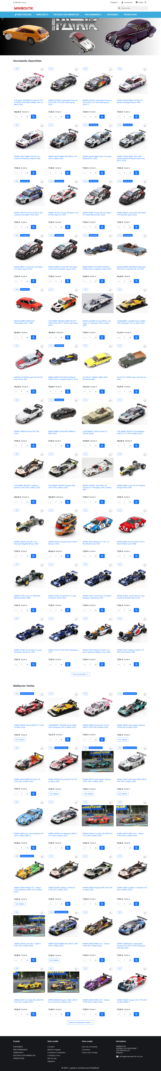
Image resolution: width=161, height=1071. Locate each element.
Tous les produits (80, 674)
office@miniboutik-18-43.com (131, 1056)
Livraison (51, 1047)
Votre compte (87, 1041)
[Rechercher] (132, 8)
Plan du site (52, 1058)
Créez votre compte (89, 1052)
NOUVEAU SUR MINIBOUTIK (24, 1055)
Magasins (51, 1061)
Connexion (86, 1050)
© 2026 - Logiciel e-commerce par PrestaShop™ (80, 1068)
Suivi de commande (89, 1047)
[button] (127, 2)
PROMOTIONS (18, 1058)
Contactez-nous (19, 2)
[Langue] (114, 2)
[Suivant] (152, 36)
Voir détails (19, 740)
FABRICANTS (18, 1052)
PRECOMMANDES (20, 1050)
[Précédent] (8, 36)
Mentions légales (54, 1050)
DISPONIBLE (18, 1047)
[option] (80, 36)
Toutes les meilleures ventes (80, 1022)
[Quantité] (21, 117)
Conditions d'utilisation (56, 1052)
